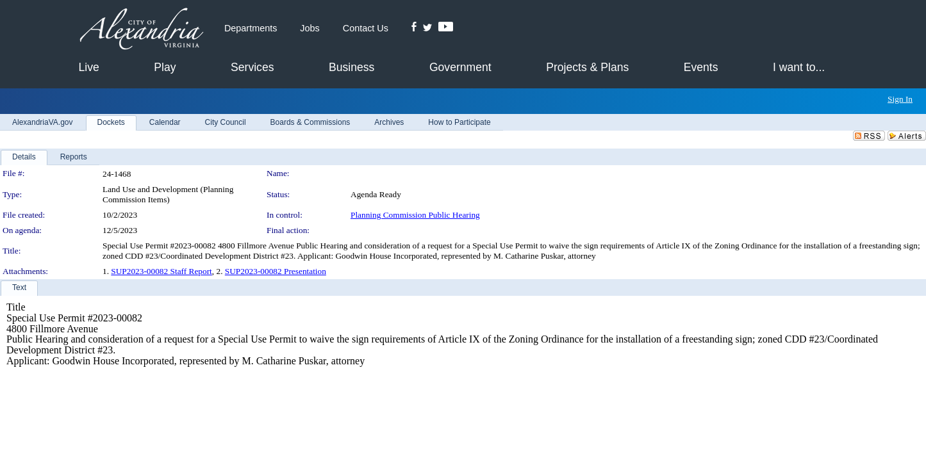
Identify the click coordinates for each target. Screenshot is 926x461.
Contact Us (365, 28)
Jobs (309, 28)
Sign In (900, 99)
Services (252, 67)
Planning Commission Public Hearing (415, 215)
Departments (250, 28)
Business (351, 67)
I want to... (799, 67)
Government (460, 67)
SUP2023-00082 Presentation (275, 271)
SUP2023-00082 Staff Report (161, 271)
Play (165, 67)
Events (701, 67)
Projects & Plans (587, 67)
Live (89, 67)
